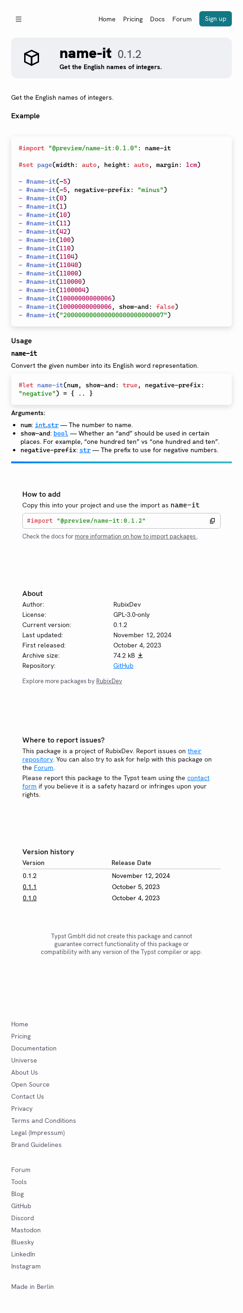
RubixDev (109, 681)
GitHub (123, 665)
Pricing (133, 19)
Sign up (215, 18)
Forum (182, 19)
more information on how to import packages (136, 536)
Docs (157, 19)
